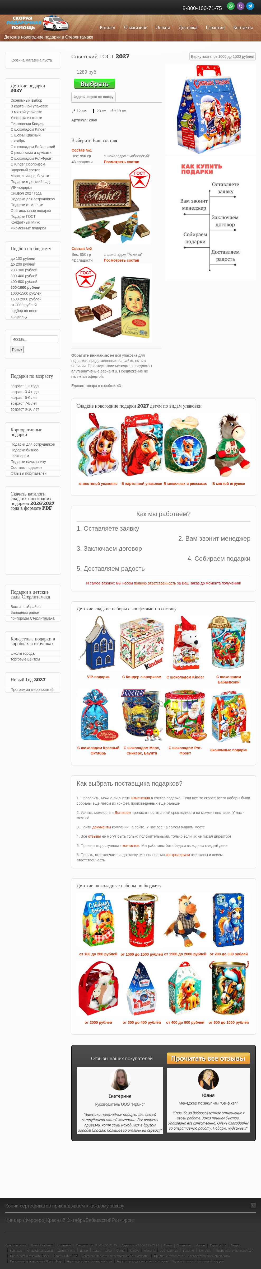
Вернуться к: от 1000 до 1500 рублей (222, 56)
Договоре (123, 812)
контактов (131, 845)
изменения (140, 798)
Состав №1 (82, 150)
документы (101, 827)
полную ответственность (155, 583)
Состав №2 (82, 249)
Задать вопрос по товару (93, 97)
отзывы (94, 836)
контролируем (178, 855)
